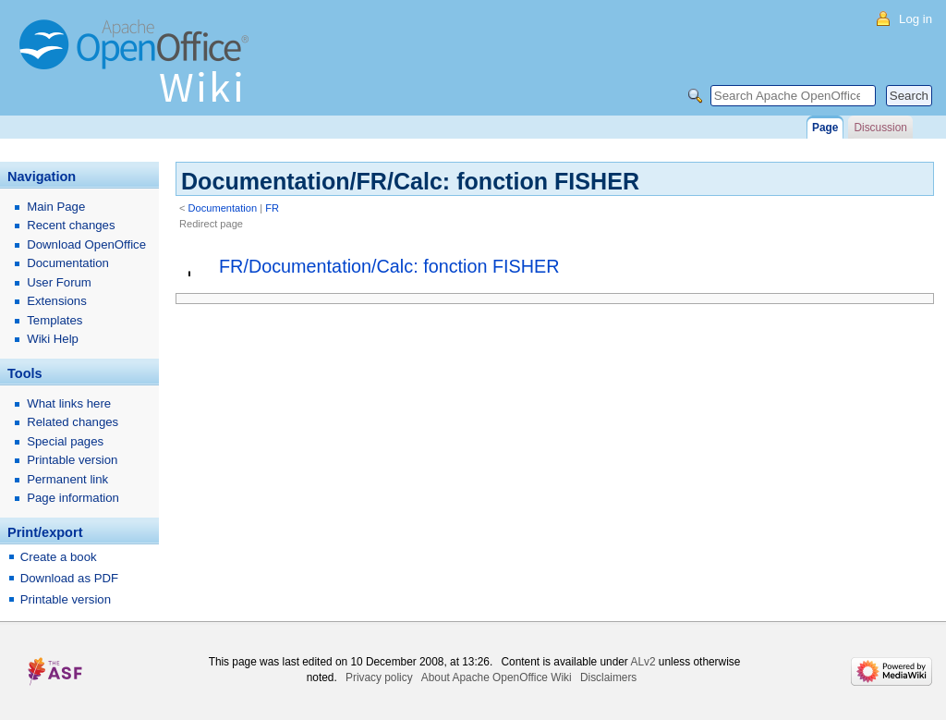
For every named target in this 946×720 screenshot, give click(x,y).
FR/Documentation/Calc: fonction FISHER (389, 266)
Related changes (72, 422)
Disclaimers (608, 677)
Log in (915, 19)
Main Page (56, 207)
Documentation (223, 208)
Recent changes (71, 225)
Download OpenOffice (86, 244)
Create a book (58, 557)
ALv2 (642, 661)
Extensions (57, 301)
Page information (73, 498)
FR (272, 208)
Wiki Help (53, 339)
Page (825, 127)
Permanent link (67, 479)
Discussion (880, 127)
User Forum (59, 282)
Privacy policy (379, 677)
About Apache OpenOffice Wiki (496, 677)
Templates (54, 320)
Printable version (72, 460)
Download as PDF (69, 578)
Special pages (65, 441)
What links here (69, 403)
